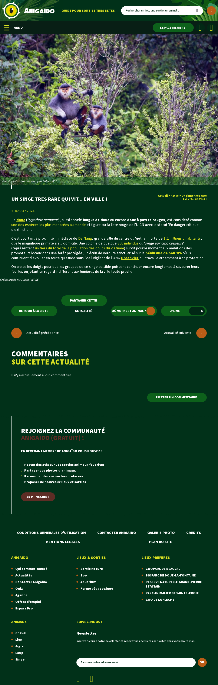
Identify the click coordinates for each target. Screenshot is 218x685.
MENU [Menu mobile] (13, 28)
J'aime (187, 311)
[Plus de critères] (211, 10)
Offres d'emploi (28, 602)
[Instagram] (211, 27)
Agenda (21, 595)
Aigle (19, 646)
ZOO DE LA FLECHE (160, 600)
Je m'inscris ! (38, 497)
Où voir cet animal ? (133, 311)
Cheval (20, 633)
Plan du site (160, 541)
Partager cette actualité (83, 302)
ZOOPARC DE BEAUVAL (163, 569)
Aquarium (88, 582)
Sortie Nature (91, 569)
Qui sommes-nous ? (31, 569)
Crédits (193, 532)
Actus (175, 196)
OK (201, 662)
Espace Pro (24, 608)
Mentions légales (63, 541)
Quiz (19, 588)
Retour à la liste (33, 311)
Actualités (23, 575)
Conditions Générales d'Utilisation (51, 532)
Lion (18, 640)
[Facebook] (200, 27)
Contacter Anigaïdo (116, 532)
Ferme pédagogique (96, 588)
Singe (19, 659)
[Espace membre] (173, 27)
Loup (19, 653)
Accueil (163, 196)
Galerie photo (161, 532)
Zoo (83, 575)
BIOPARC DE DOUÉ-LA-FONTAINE (171, 575)
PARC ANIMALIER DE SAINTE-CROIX (172, 593)
